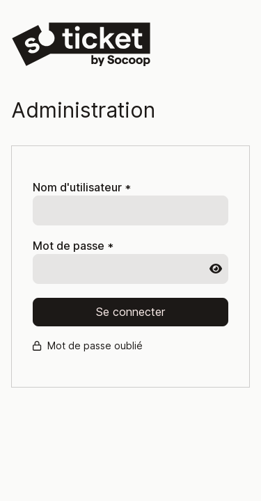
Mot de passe (73, 246)
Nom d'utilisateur (82, 187)
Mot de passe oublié (88, 345)
